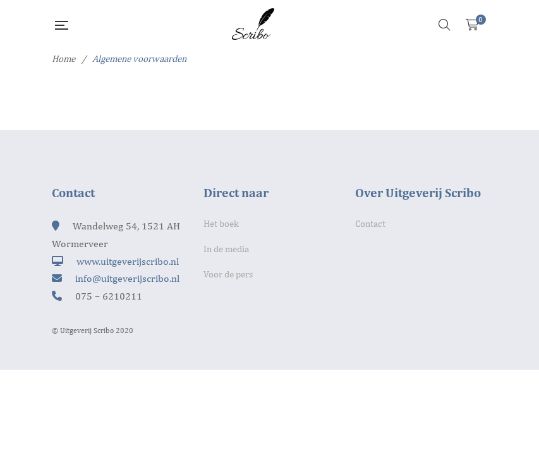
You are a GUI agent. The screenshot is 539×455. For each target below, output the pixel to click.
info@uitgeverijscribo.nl (127, 278)
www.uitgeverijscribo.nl (127, 261)
